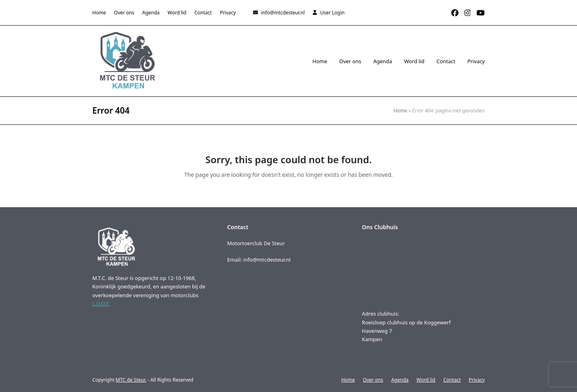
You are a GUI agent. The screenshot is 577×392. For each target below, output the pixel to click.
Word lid (425, 379)
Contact (451, 379)
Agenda (399, 379)
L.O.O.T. (101, 303)
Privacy (477, 379)
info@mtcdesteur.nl (283, 12)
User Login (332, 12)
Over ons (373, 379)
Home (400, 110)
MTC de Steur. (131, 379)
